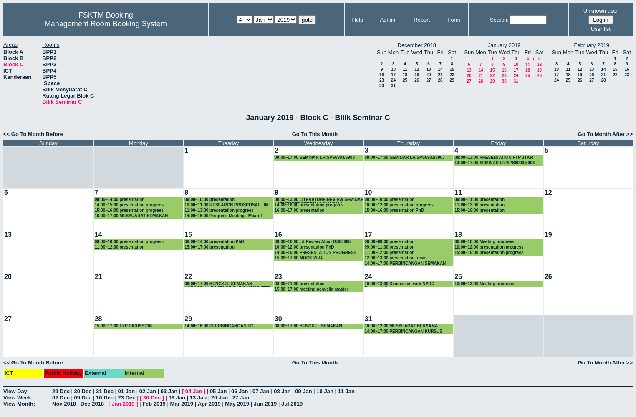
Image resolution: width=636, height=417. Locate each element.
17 (393, 75)
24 (393, 80)
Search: (499, 20)
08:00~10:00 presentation (390, 199)
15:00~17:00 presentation (209, 247)
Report (422, 20)
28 (440, 80)
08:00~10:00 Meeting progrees (484, 241)
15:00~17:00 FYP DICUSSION (123, 326)
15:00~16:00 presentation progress (488, 252)
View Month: (19, 404)
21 (440, 75)
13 (428, 69)
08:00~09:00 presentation (390, 241)
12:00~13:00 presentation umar (395, 258)
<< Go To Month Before (33, 134)
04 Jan (193, 391)
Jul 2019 (292, 404)
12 (416, 69)
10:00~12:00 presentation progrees (399, 205)
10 (393, 69)
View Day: (16, 391)
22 (451, 75)
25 (405, 80)
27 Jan (240, 397)
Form (453, 20)
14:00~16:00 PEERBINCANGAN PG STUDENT (218, 326)
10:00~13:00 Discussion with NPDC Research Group (399, 284)
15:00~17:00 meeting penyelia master (311, 289)
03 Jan (169, 391)
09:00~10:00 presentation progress (129, 241)
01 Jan (126, 391)
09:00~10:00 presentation (209, 199)
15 (451, 69)
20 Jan (219, 397)
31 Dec (105, 391)
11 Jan (346, 391)
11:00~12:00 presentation (479, 205)
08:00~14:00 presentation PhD (214, 241)
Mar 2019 (181, 404)
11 (405, 69)
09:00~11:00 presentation (479, 199)
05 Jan (218, 391)
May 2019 (237, 404)
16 (381, 75)
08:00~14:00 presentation (120, 199)
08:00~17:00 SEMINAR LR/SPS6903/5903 (315, 157)
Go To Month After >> (605, 134)
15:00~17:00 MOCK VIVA (299, 258)
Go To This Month (315, 134)
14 (440, 69)
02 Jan (147, 391)
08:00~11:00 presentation (300, 283)
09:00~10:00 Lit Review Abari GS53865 (313, 241)
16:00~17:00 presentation (300, 210)
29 (451, 80)
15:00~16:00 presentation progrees (129, 210)
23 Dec (127, 397)
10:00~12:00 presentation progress (488, 247)
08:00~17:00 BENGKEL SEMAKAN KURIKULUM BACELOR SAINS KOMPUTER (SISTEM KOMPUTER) (227, 284)
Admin (388, 20)
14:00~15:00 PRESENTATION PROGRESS (315, 252)
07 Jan (260, 391)
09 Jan (303, 391)
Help (357, 20)
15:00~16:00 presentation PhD (394, 210)
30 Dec (83, 391)
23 (381, 80)
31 (393, 85)
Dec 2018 (92, 404)
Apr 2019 (209, 404)
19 (416, 75)
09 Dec (83, 397)
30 (381, 85)
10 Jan (324, 391)
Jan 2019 (123, 404)
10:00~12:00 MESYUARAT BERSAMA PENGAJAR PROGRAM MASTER (401, 326)
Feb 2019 (154, 404)
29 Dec (61, 391)
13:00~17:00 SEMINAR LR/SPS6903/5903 (494, 163)
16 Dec (105, 397)
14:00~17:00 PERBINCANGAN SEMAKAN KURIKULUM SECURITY (405, 263)
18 (405, 75)
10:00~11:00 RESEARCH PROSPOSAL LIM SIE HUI (226, 205)
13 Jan (198, 397)
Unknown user (600, 11)
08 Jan (282, 391)
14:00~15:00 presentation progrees (129, 205)
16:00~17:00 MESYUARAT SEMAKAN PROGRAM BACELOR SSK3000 (131, 216)
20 (428, 75)
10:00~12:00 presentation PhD (304, 247)
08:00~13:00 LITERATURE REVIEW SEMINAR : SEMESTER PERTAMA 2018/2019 (319, 200)
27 (428, 80)
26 (416, 80)
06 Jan (239, 391)
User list (601, 29)
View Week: (18, 397)
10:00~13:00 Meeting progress (484, 283)
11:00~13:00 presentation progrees (218, 210)
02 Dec (61, 397)
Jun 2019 (265, 404)
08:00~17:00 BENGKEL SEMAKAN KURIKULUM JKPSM (308, 326)
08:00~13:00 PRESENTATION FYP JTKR (493, 157)
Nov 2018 (64, 404)
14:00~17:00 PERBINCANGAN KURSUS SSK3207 (403, 331)
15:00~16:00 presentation (479, 210)
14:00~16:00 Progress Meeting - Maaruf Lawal (223, 216)
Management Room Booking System (106, 24)
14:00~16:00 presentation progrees (309, 205)
